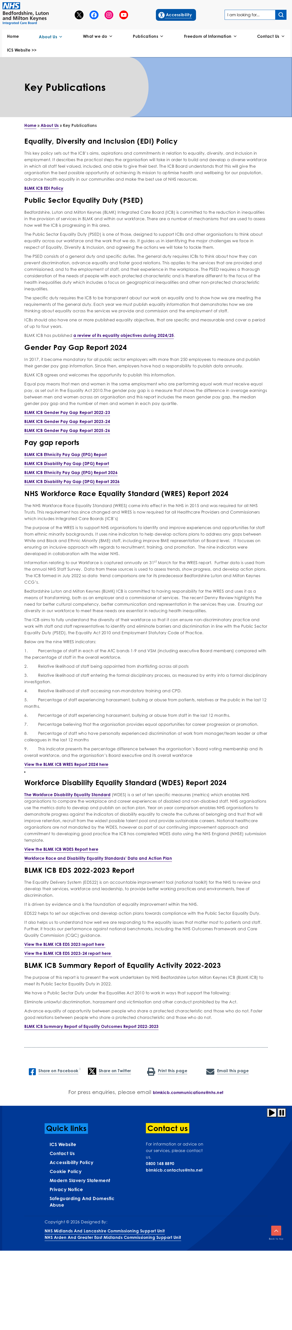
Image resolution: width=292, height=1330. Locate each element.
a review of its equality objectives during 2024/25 (123, 335)
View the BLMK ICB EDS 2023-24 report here (68, 953)
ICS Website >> (22, 50)
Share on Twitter (109, 1071)
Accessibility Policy (71, 1162)
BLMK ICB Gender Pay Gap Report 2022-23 (67, 412)
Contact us (62, 1153)
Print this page (167, 1071)
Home (13, 36)
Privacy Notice (66, 1189)
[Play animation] (272, 1113)
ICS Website (63, 1144)
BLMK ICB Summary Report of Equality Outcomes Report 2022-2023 (91, 1026)
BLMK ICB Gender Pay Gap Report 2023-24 (67, 421)
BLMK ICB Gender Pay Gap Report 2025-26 (67, 430)
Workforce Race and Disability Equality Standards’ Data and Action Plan (98, 858)
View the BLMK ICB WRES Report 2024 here (66, 764)
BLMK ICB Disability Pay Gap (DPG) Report (66, 463)
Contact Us (271, 36)
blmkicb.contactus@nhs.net (174, 1170)
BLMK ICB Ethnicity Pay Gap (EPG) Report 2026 (71, 472)
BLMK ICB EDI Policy (43, 188)
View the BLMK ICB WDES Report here (61, 849)
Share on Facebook (53, 1071)
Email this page (227, 1071)
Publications (148, 36)
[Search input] (280, 15)
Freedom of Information (210, 36)
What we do (98, 36)
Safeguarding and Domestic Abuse (82, 1202)
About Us (51, 37)
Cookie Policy (66, 1171)
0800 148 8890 (160, 1163)
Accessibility (175, 14)
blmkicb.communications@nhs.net (188, 1092)
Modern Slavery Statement (80, 1180)
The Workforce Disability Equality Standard (67, 794)
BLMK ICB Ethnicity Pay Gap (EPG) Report (65, 454)
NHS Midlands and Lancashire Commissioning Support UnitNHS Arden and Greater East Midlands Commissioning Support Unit (113, 1234)
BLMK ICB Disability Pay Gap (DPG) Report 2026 (72, 481)
